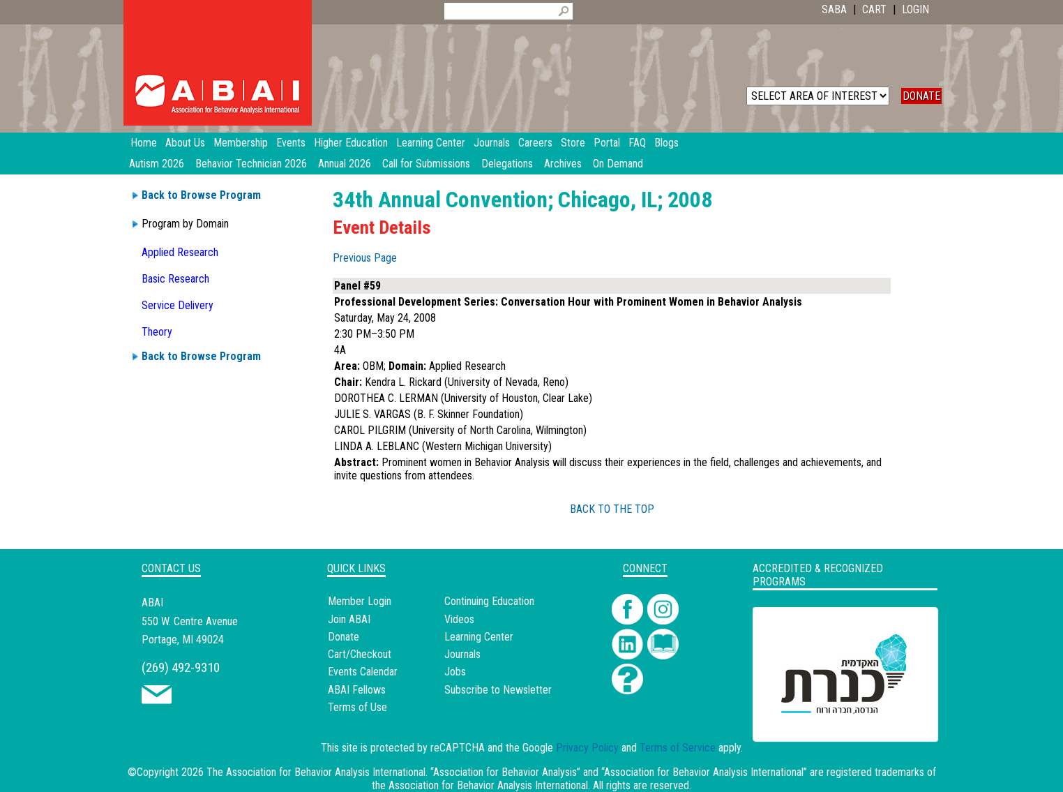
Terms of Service (678, 747)
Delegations (507, 163)
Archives (563, 163)
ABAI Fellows (357, 689)
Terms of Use (357, 707)
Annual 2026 (344, 163)
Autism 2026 (156, 163)
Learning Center (478, 636)
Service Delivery (177, 305)
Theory (157, 331)
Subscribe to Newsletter (498, 689)
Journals (462, 654)
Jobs (455, 671)
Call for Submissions (426, 163)
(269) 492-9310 (181, 667)
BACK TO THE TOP (612, 509)
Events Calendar (363, 671)
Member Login (359, 601)
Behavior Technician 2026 (251, 163)
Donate (343, 636)
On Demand (618, 163)
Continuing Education (489, 601)
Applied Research (180, 252)
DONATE (921, 96)
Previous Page (365, 257)
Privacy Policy (587, 747)
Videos (459, 619)
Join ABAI (349, 619)
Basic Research (175, 278)
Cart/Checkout (359, 654)
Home (143, 142)
